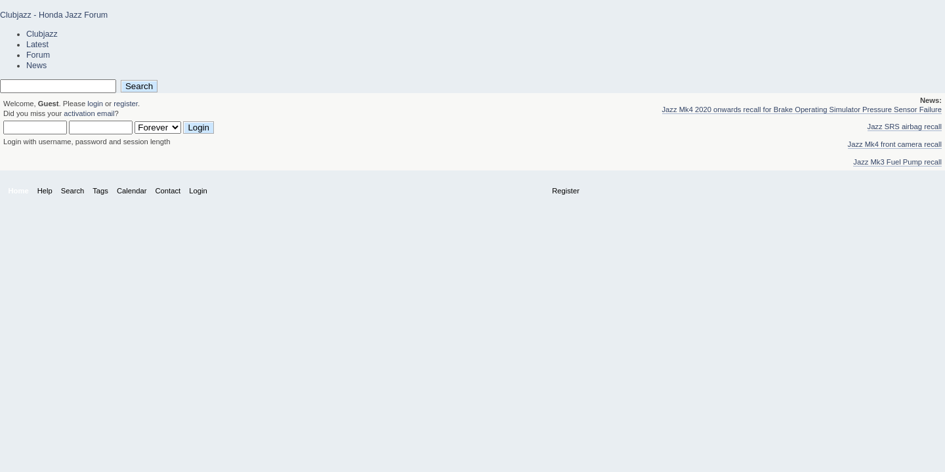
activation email (89, 113)
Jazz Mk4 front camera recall (895, 144)
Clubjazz (42, 34)
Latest (37, 44)
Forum (38, 55)
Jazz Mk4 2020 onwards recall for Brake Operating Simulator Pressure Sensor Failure (802, 109)
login (95, 104)
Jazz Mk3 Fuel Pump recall (897, 162)
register (126, 104)
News (36, 65)
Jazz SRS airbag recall (905, 126)
